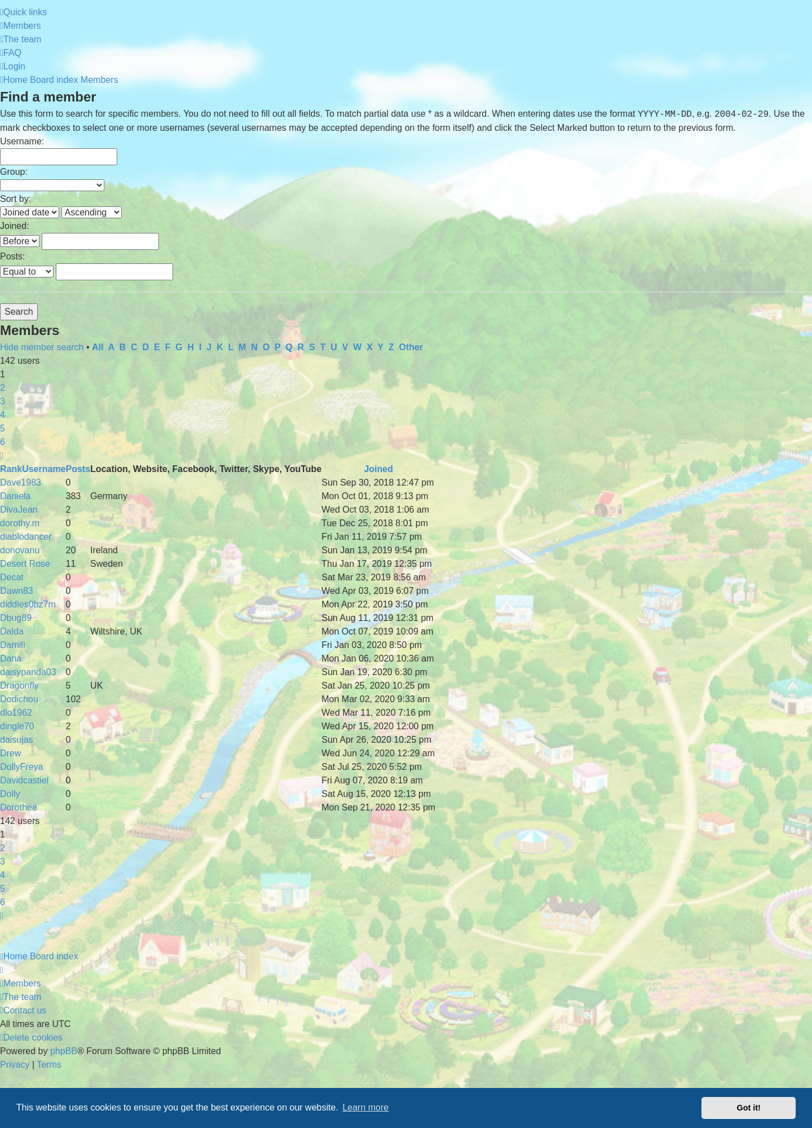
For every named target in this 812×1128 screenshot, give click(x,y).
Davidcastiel (24, 780)
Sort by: (15, 199)
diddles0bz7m (28, 604)
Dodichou (19, 699)
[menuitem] (20, 25)
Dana (10, 658)
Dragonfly (19, 685)
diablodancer (26, 536)
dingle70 (17, 726)
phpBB (63, 1051)
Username (43, 469)
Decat (12, 577)
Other (411, 347)
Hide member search (42, 347)
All (97, 347)
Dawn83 (16, 591)
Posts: (12, 256)
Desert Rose (25, 564)
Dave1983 (20, 482)
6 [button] (2, 442)
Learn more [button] (365, 1107)
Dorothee (18, 807)
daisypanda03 (28, 672)
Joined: (14, 226)
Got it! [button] (749, 1107)
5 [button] (2, 428)
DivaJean (19, 509)
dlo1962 (16, 712)
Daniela (15, 496)
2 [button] (2, 388)
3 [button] (2, 401)
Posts (78, 469)
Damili (12, 645)
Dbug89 (16, 618)
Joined (378, 469)
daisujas (16, 739)
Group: (14, 172)
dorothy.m (19, 523)
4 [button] (2, 415)
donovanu (19, 550)
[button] (1, 455)
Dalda (12, 631)
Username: (22, 141)
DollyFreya (21, 767)
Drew (10, 753)
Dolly (10, 794)
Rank (11, 469)
